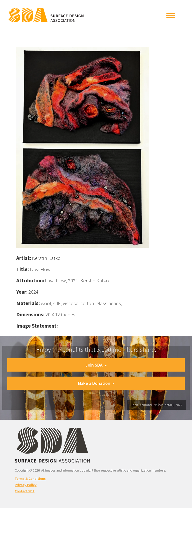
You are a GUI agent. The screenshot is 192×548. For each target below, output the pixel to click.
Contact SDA (24, 491)
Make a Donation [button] (96, 383)
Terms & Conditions (30, 478)
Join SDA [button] (96, 365)
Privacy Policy (25, 485)
